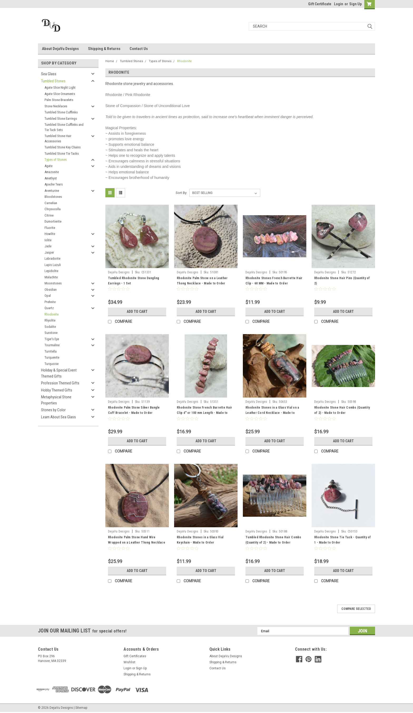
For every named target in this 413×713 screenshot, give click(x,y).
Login (338, 4)
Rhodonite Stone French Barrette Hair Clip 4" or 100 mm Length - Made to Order (204, 413)
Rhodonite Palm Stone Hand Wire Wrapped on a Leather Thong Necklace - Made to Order (136, 542)
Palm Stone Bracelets (59, 100)
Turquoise (51, 364)
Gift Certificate (319, 4)
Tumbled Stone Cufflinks (61, 112)
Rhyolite (50, 320)
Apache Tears (54, 184)
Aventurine (52, 191)
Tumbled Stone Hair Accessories (58, 138)
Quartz (49, 308)
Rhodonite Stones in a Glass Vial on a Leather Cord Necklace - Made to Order (272, 413)
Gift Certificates (135, 656)
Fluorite (50, 228)
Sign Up (355, 4)
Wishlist (129, 662)
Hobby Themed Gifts (56, 390)
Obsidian (51, 290)
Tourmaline (52, 345)
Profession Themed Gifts (60, 383)
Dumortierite (53, 221)
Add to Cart (137, 311)
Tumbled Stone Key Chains (63, 147)
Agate (48, 166)
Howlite (50, 234)
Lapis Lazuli (53, 265)
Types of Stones (56, 160)
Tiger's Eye (52, 339)
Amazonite (52, 172)
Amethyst (51, 178)
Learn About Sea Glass (58, 417)
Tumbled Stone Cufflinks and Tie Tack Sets (64, 127)
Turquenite (52, 357)
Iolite (48, 240)
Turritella (51, 351)
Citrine (49, 215)
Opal (48, 296)
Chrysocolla (53, 209)
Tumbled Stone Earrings (61, 118)
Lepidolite (51, 271)
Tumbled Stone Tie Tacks (62, 153)
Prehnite (50, 302)
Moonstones (53, 283)
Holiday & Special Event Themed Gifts (59, 373)
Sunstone (51, 333)
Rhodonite (51, 314)
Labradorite (52, 258)
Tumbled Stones (53, 81)
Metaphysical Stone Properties (56, 400)
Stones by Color (53, 410)
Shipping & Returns (104, 48)
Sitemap (81, 708)
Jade (48, 246)
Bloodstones (53, 197)
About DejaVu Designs (60, 48)
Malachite (51, 277)
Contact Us (139, 48)
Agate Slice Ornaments (60, 94)
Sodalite (50, 327)
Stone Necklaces (56, 106)
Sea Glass (48, 74)
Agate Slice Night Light (60, 87)
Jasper (49, 252)
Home (109, 61)
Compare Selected (356, 609)
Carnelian (51, 203)
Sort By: (181, 193)
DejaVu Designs (119, 272)
